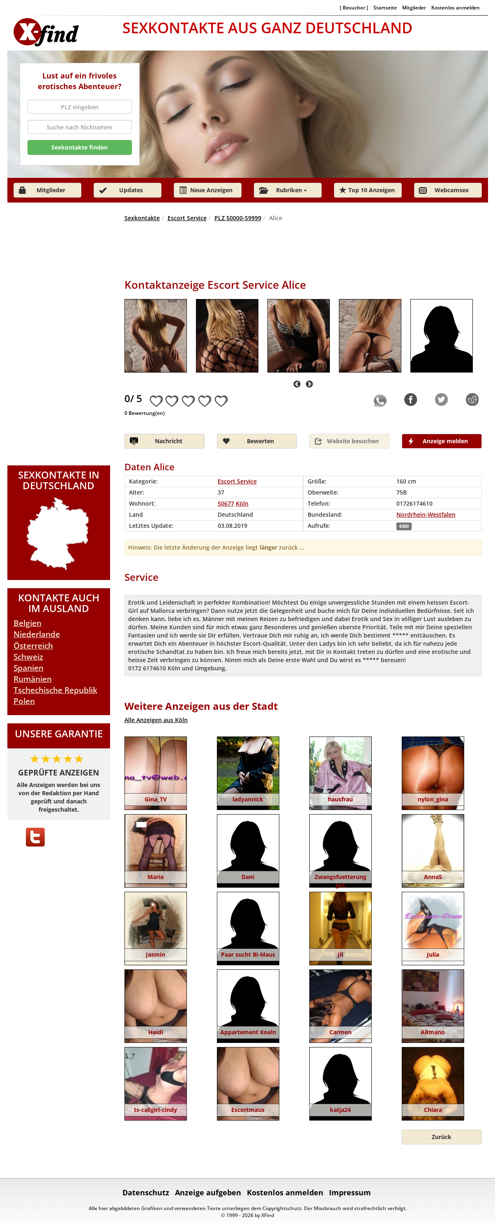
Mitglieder (414, 7)
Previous (297, 384)
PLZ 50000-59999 (237, 218)
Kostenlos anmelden (455, 7)
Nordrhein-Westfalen (426, 514)
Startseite (385, 7)
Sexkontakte (142, 218)
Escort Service (187, 218)
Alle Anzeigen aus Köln (156, 720)
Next (309, 384)
